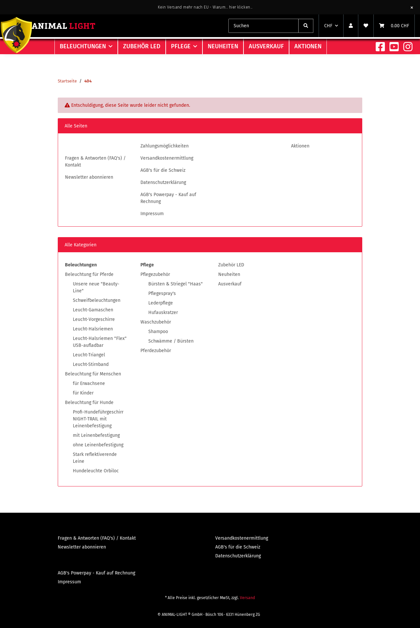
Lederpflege (160, 303)
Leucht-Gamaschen (93, 310)
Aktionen (308, 46)
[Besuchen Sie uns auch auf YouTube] (394, 47)
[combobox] (263, 26)
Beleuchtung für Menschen (93, 374)
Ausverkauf (230, 284)
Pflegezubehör (155, 274)
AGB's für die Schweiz (162, 170)
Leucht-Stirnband (91, 364)
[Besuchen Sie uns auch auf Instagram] (408, 47)
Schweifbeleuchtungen (96, 300)
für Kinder (83, 393)
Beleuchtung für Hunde (89, 402)
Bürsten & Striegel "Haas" (175, 284)
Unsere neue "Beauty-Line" (96, 287)
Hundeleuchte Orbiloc (96, 471)
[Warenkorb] (394, 25)
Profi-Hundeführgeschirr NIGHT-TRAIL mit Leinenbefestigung (98, 419)
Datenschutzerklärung (163, 182)
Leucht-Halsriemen (93, 329)
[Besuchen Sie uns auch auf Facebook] (380, 47)
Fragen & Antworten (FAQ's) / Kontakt (95, 161)
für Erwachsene (89, 383)
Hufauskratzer (163, 312)
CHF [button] (328, 26)
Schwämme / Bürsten (171, 341)
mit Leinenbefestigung (96, 435)
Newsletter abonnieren (89, 177)
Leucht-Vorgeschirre (94, 319)
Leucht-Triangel (89, 355)
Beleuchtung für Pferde (89, 274)
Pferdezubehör (155, 350)
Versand (247, 597)
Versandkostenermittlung (166, 158)
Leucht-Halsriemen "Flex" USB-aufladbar (100, 342)
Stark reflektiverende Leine (95, 458)
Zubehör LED (231, 265)
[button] (351, 25)
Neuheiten (229, 274)
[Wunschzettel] (365, 25)
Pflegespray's (162, 293)
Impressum (152, 213)
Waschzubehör (155, 322)
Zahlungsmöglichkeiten (164, 146)
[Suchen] (305, 26)
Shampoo (158, 331)
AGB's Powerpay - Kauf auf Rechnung (168, 198)
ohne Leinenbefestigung (98, 445)
